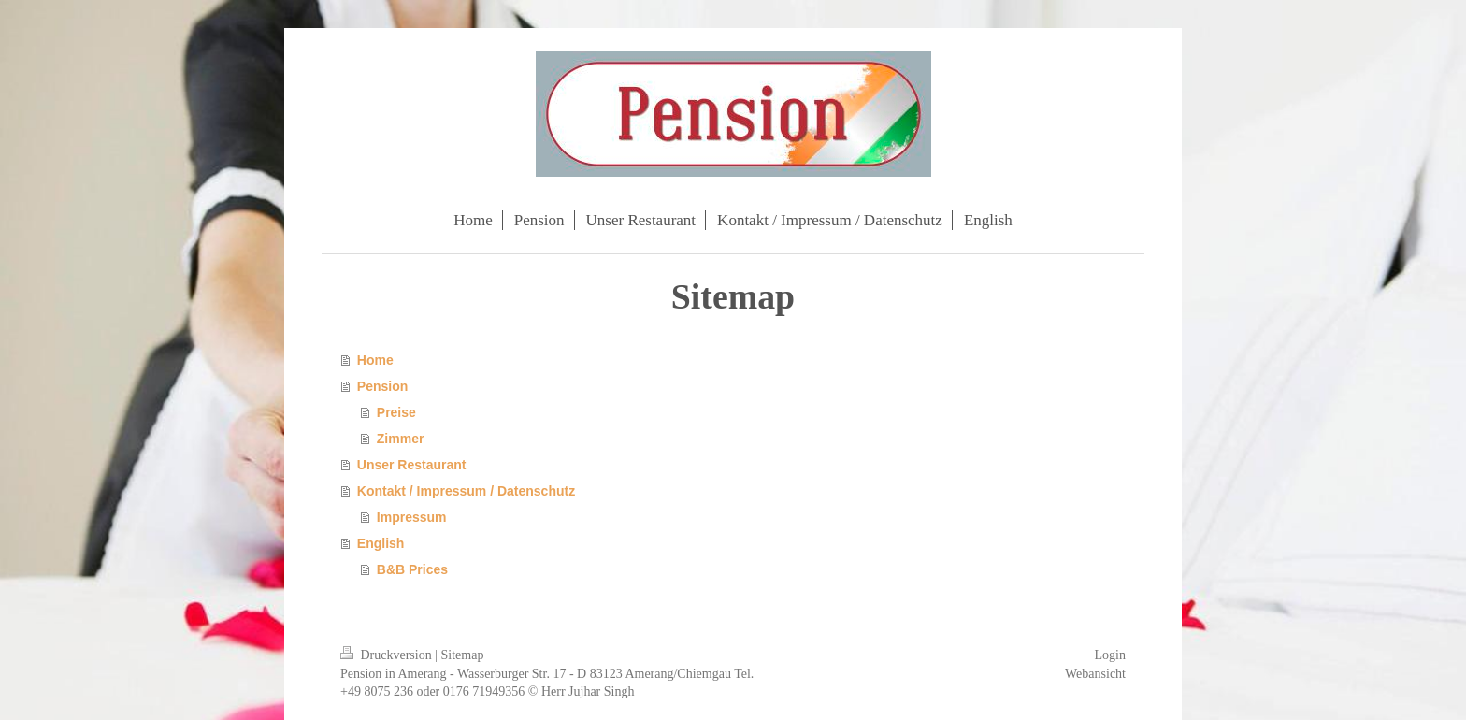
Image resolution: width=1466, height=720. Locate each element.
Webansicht (1095, 674)
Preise (396, 412)
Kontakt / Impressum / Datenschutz (466, 490)
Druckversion (387, 655)
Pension (382, 386)
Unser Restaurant (412, 464)
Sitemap (462, 655)
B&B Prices (412, 569)
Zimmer (400, 438)
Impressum (412, 517)
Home (375, 360)
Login (1110, 655)
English (381, 543)
